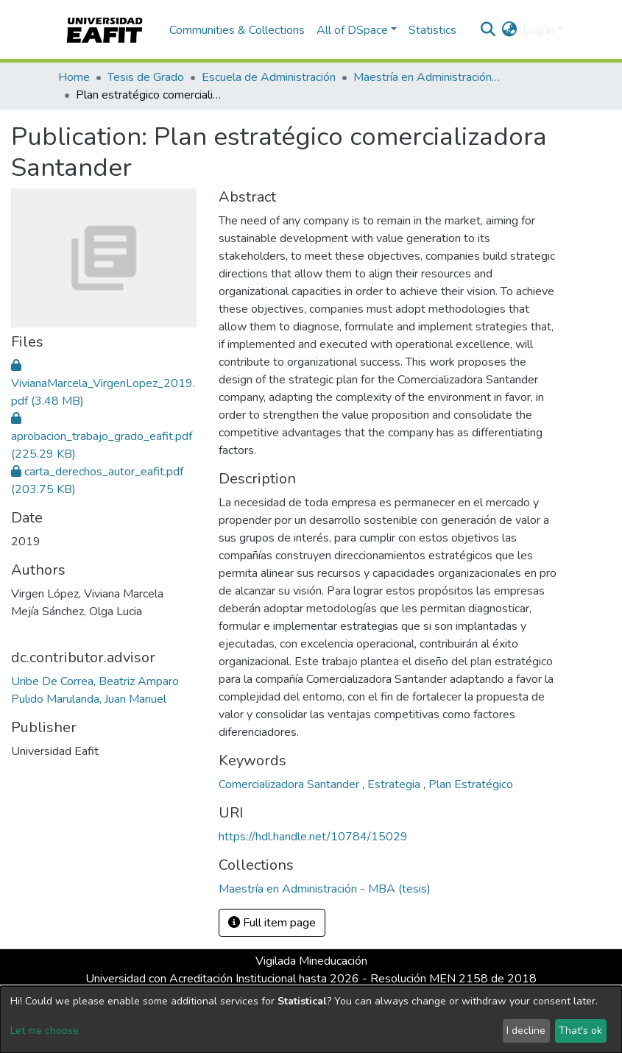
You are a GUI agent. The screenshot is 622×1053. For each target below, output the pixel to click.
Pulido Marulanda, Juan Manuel (88, 699)
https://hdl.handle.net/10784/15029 (313, 837)
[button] (509, 30)
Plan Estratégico (470, 784)
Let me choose (44, 1031)
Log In (538, 30)
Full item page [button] (272, 923)
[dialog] (311, 1019)
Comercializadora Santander (290, 784)
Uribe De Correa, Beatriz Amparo (95, 681)
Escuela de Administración (269, 77)
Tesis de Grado (145, 77)
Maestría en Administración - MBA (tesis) (427, 77)
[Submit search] (487, 30)
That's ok (580, 1031)
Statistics (432, 30)
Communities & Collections (237, 30)
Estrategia (395, 784)
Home (74, 77)
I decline (525, 1031)
